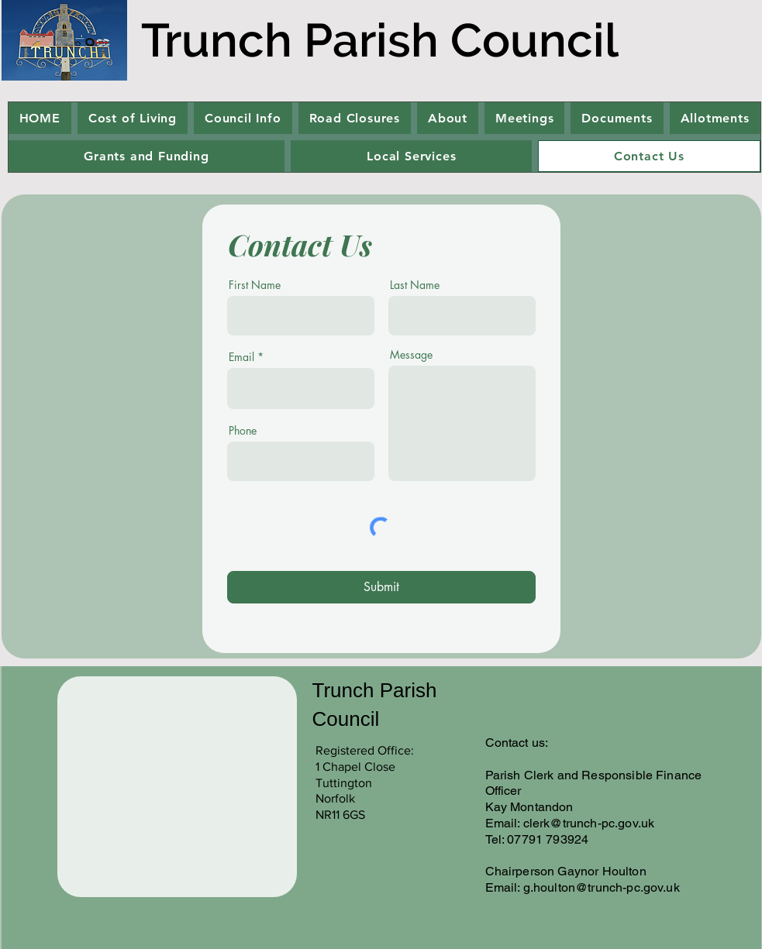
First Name (255, 285)
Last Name (415, 285)
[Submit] (381, 587)
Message (411, 354)
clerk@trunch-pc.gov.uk (589, 823)
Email (241, 357)
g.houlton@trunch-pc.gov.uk (601, 887)
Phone (243, 430)
